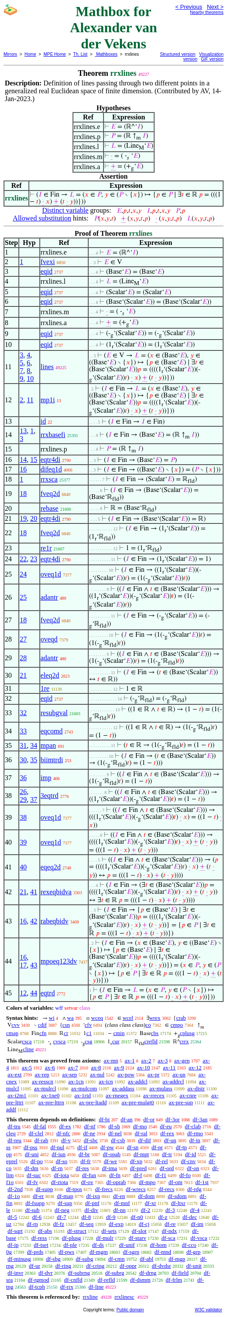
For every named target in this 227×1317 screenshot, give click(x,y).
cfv (88, 1025)
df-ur (34, 1266)
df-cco (189, 1245)
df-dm (31, 1168)
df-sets (109, 1231)
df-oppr (128, 1266)
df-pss (31, 1147)
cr (66, 1033)
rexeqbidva (56, 892)
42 (33, 921)
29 (23, 799)
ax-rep (41, 1074)
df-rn (57, 1168)
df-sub (32, 1210)
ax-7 (73, 1067)
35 (33, 760)
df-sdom (177, 1196)
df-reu (14, 1140)
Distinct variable (65, 210)
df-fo (185, 1175)
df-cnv (188, 1161)
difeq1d (51, 469)
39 (23, 842)
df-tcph (36, 1286)
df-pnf (92, 1203)
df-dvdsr (161, 1266)
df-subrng (79, 1272)
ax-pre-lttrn (51, 1102)
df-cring (95, 1266)
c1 (89, 1033)
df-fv (32, 1182)
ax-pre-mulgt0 (138, 1102)
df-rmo (195, 1133)
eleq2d (50, 675)
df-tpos (74, 1189)
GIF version (212, 59)
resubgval (54, 712)
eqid (47, 271)
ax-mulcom (84, 1088)
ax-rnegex (117, 1095)
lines (47, 366)
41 (33, 892)
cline (28, 1049)
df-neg (62, 1210)
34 (33, 745)
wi (52, 1018)
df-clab (193, 1126)
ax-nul (97, 1074)
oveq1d (51, 574)
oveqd (49, 639)
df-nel (115, 1133)
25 (23, 597)
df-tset (41, 1245)
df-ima (109, 1168)
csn (66, 1025)
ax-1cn (75, 1081)
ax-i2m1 (16, 1095)
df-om (175, 1182)
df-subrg (114, 1272)
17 (23, 965)
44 (33, 993)
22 (23, 559)
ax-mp (111, 1060)
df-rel (161, 1161)
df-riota (59, 1182)
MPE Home (55, 54)
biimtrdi (52, 760)
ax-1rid (82, 1095)
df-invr (15, 1272)
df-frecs (104, 1189)
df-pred (138, 1168)
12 (23, 993)
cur (116, 1041)
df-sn (133, 1147)
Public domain (130, 1309)
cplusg (187, 1033)
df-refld (106, 1279)
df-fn (114, 1175)
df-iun (58, 1154)
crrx (184, 1041)
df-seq (86, 1224)
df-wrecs (135, 1189)
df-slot (139, 1231)
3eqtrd (49, 795)
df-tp (181, 1147)
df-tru (14, 1126)
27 (23, 639)
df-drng (147, 1272)
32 (23, 712)
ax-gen (181, 1060)
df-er (38, 1196)
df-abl (146, 1259)
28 (23, 658)
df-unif (127, 1245)
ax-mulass (160, 1088)
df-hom (158, 1245)
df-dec (189, 1217)
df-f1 (160, 1175)
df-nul (57, 1147)
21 (23, 675)
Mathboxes (106, 54)
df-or (149, 1119)
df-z (162, 1217)
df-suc (34, 1175)
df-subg (84, 1259)
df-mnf (122, 1203)
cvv (15, 1025)
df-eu (166, 1126)
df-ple (70, 1245)
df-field (180, 1272)
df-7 (61, 1217)
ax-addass (123, 1088)
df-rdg (194, 1189)
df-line (96, 1286)
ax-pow (125, 1074)
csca (26, 1041)
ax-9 (119, 1067)
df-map (65, 1196)
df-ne (89, 1133)
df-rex (167, 1133)
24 (23, 574)
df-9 (111, 1217)
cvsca (59, 1041)
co (148, 1025)
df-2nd (15, 1189)
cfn (43, 1033)
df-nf (89, 1126)
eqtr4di (50, 459)
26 (23, 791)
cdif (42, 1025)
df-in (194, 1140)
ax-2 (146, 1060)
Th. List (80, 54)
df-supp (44, 1189)
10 (30, 378)
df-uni (32, 1154)
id (43, 421)
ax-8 (96, 1067)
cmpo (176, 1025)
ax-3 (163, 1060)
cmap (12, 1033)
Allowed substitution (42, 218)
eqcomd (52, 731)
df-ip (12, 1245)
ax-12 (195, 1067)
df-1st (202, 1182)
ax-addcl (138, 1081)
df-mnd (163, 1252)
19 (23, 518)
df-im (197, 1224)
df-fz (58, 1224)
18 (23, 493)
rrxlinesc (124, 1296)
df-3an (200, 1119)
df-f (138, 1175)
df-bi (104, 1119)
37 (33, 799)
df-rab (41, 1140)
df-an (126, 1119)
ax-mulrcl (45, 1088)
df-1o (13, 1196)
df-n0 (137, 1217)
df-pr (157, 1147)
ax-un (179, 1074)
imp (46, 777)
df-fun (89, 1175)
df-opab (111, 1154)
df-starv (137, 1238)
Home (30, 54)
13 (23, 430)
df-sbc (91, 1140)
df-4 (194, 1210)
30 (23, 760)
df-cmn (116, 1259)
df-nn (120, 1210)
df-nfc (63, 1133)
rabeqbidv (55, 921)
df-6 (37, 1217)
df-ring (63, 1266)
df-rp (32, 1224)
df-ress (39, 1238)
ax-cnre (187, 1095)
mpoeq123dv (59, 961)
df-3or (172, 1119)
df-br (84, 1154)
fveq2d (50, 493)
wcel (128, 1018)
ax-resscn (42, 1081)
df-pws (66, 1252)
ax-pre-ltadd (93, 1102)
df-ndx (169, 1231)
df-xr (150, 1203)
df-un (170, 1140)
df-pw (107, 1147)
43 (33, 965)
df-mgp (177, 1259)
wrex (155, 1018)
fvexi (48, 261)
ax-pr (153, 1074)
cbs (154, 1033)
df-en (119, 1196)
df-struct (76, 1231)
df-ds (98, 1245)
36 (23, 777)
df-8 (86, 1217)
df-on (193, 1168)
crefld (150, 1041)
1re (45, 688)
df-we (110, 1161)
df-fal (40, 1126)
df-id (190, 1154)
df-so (62, 1161)
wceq (97, 1018)
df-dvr (45, 1272)
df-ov (87, 1182)
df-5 (12, 1217)
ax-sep (69, 1074)
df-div (91, 1210)
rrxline (90, 1296)
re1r (46, 548)
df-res (82, 1168)
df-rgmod (38, 1279)
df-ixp (93, 1196)
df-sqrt (15, 1231)
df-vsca (198, 1238)
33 (23, 731)
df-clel (35, 1133)
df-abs (45, 1231)
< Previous (188, 6)
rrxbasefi (53, 434)
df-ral (141, 1133)
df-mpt (141, 1154)
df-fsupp (35, 1203)
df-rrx (66, 1286)
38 (23, 817)
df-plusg (71, 1238)
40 (23, 867)
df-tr (167, 1154)
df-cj (144, 1224)
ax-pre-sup (181, 1102)
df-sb (114, 1126)
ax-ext (14, 1074)
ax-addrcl (173, 1081)
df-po (37, 1161)
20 (33, 518)
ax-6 (50, 1067)
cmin (118, 1033)
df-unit (194, 1266)
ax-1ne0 (50, 1095)
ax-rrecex (154, 1095)
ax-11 (169, 1067)
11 (30, 400)
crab (181, 1018)
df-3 (170, 1210)
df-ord (167, 1168)
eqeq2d (51, 867)
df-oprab (116, 1182)
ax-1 (130, 1060)
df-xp (136, 1161)
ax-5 (27, 1067)
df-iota (61, 1175)
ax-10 (143, 1067)
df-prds (35, 1252)
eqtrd (48, 993)
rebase (49, 508)
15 (33, 459)
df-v (66, 1140)
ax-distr (196, 1088)
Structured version (178, 54)
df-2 (145, 1210)
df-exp (116, 1224)
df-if (82, 1147)
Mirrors (10, 54)
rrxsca (49, 479)
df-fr (85, 1161)
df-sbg (53, 1259)
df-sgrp (131, 1252)
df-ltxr (178, 1203)
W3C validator (208, 1309)
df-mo (140, 1126)
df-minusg (19, 1259)
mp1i (48, 400)
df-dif (144, 1140)
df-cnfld (73, 1279)
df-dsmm (140, 1279)
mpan (48, 745)
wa (70, 1018)
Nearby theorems (207, 12)
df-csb (118, 1140)
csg (88, 1041)
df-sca (168, 1238)
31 (23, 745)
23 (33, 559)
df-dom (146, 1196)
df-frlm (174, 1279)
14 (23, 459)
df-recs (166, 1189)
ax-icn (106, 1081)
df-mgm (98, 1252)
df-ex (65, 1126)
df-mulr (105, 1238)
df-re (170, 1224)
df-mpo (147, 1182)
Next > (215, 6)
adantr (49, 597)
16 (23, 469)
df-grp (193, 1252)
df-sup (65, 1203)
